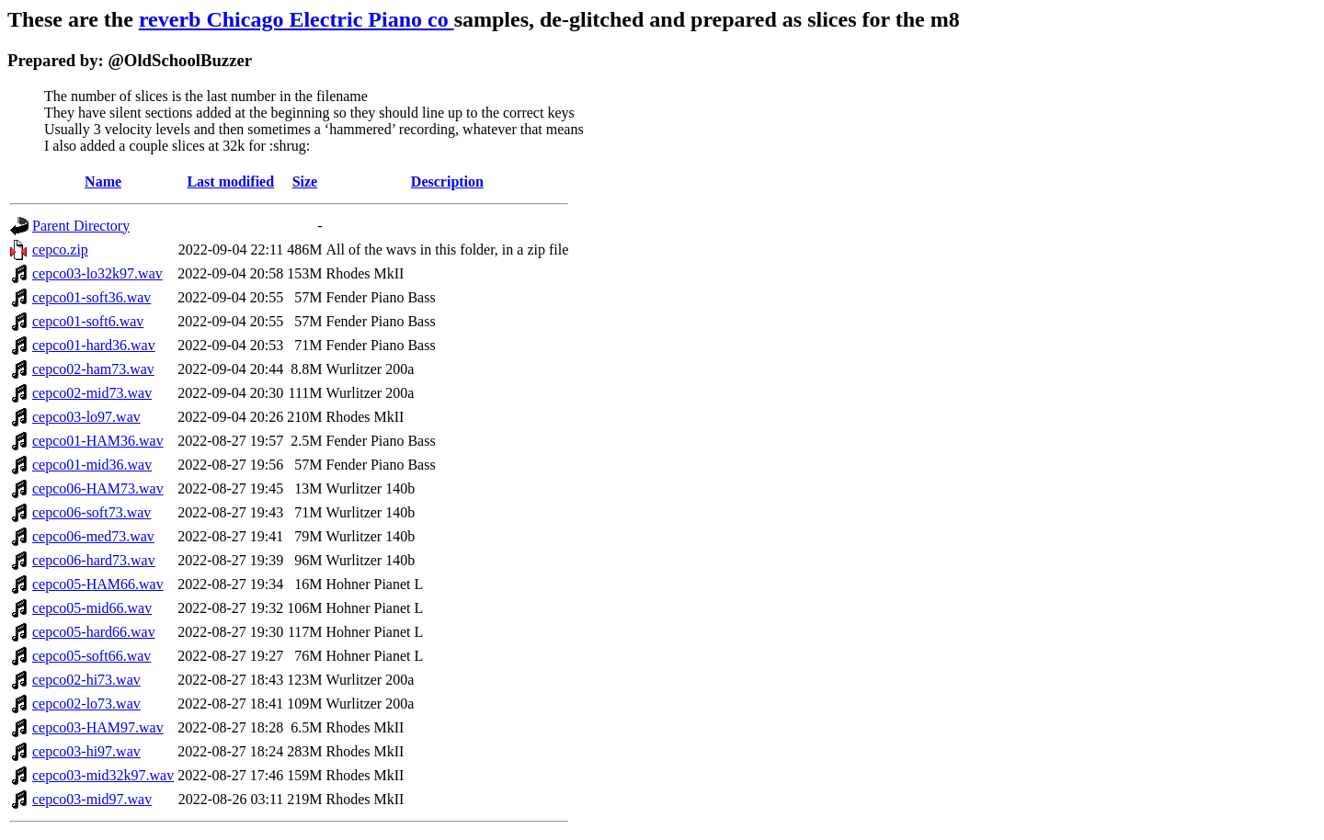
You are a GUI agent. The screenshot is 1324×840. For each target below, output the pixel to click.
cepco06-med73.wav (93, 536)
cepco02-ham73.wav (93, 369)
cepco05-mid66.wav (92, 608)
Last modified (230, 181)
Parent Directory (81, 225)
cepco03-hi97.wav (86, 751)
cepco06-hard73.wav (93, 560)
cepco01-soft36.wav (91, 297)
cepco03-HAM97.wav (98, 727)
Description (447, 181)
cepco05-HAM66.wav (98, 584)
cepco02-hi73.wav (86, 679)
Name (103, 181)
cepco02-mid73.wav (92, 393)
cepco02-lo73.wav (86, 703)
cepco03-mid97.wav (92, 799)
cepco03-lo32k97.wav (97, 273)
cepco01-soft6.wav (87, 321)
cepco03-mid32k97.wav (103, 775)
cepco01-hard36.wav (93, 345)
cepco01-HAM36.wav (98, 440)
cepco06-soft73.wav (91, 512)
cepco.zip (60, 249)
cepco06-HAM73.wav (98, 488)
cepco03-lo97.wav (86, 417)
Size (305, 181)
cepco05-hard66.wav (93, 632)
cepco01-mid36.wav (92, 464)
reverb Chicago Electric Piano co (296, 19)
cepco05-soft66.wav (91, 656)
